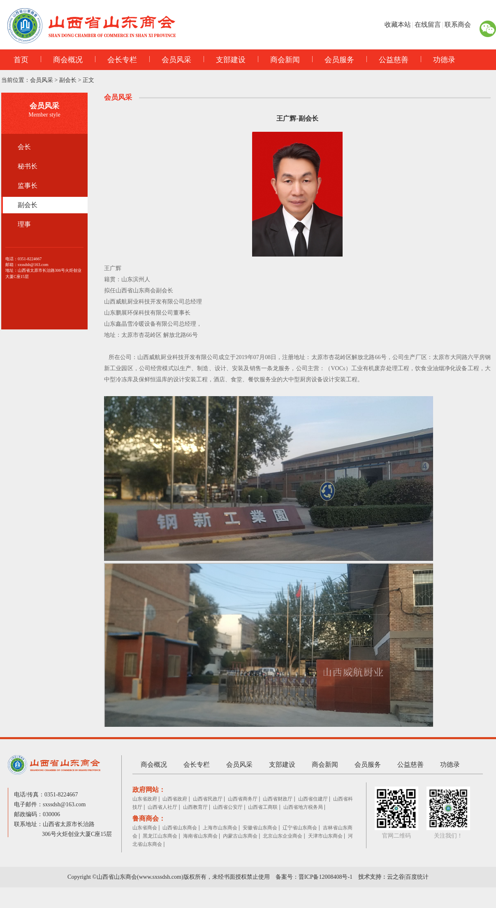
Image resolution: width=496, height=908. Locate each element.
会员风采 (170, 60)
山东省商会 (144, 828)
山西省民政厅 (208, 799)
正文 (88, 80)
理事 (24, 224)
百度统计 (417, 877)
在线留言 (428, 24)
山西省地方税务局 (303, 807)
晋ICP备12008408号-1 (325, 877)
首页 (21, 60)
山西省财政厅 (277, 799)
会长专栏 (116, 60)
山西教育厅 (195, 807)
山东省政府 (144, 799)
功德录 (438, 60)
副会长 (67, 80)
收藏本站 (398, 24)
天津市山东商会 (325, 836)
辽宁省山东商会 (300, 828)
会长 (24, 146)
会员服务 (333, 60)
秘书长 (27, 166)
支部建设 (225, 60)
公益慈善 (387, 60)
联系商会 (458, 24)
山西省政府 (174, 799)
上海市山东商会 (220, 828)
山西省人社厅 (162, 807)
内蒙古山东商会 (240, 836)
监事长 (27, 185)
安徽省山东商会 (260, 828)
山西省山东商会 (179, 828)
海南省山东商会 (200, 836)
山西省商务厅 (242, 799)
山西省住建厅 (313, 799)
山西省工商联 (263, 807)
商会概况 (62, 60)
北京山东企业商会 (282, 836)
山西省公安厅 (228, 807)
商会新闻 (279, 60)
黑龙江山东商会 (160, 836)
